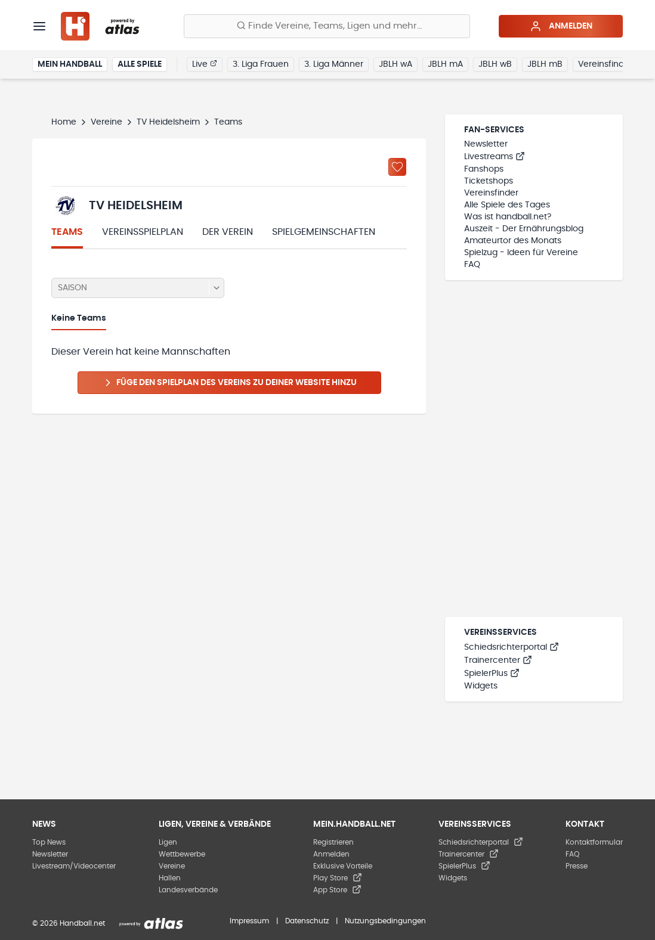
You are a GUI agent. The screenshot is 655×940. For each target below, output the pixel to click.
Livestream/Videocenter (74, 866)
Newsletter (486, 144)
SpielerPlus (492, 673)
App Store (337, 890)
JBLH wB (495, 64)
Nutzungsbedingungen (385, 921)
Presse (577, 866)
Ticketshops (488, 181)
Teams (67, 232)
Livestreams (494, 156)
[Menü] (39, 26)
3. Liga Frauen (261, 64)
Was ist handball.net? (507, 217)
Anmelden (561, 26)
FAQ (472, 264)
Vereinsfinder (605, 64)
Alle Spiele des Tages (507, 205)
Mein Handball (70, 64)
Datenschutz (307, 921)
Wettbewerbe (182, 854)
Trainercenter (498, 660)
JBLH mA (445, 64)
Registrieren (333, 842)
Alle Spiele (140, 64)
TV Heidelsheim (168, 122)
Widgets (481, 686)
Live (204, 63)
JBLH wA (395, 64)
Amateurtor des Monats (512, 241)
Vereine (106, 122)
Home (63, 122)
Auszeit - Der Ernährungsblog (523, 229)
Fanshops (483, 169)
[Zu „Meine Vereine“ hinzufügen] (397, 167)
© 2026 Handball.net (68, 923)
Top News (49, 842)
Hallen (170, 878)
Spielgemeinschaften (323, 232)
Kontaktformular (594, 842)
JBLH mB (545, 64)
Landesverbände (188, 890)
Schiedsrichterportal (511, 647)
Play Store (337, 878)
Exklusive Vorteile (342, 866)
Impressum (249, 921)
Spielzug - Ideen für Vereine (521, 253)
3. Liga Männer (333, 64)
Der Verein (227, 232)
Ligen (168, 842)
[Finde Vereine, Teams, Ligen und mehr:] (327, 26)
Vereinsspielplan (142, 232)
